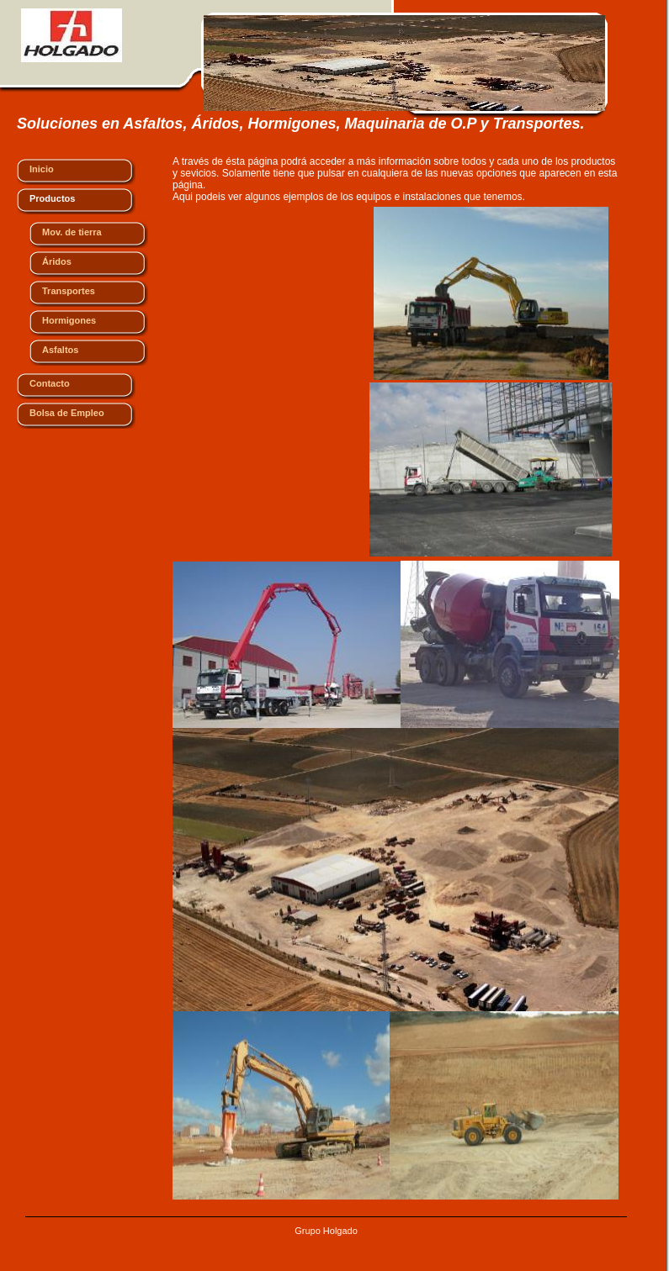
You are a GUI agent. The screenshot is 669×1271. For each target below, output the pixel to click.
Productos (52, 198)
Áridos (57, 261)
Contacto (49, 383)
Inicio (41, 169)
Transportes (68, 291)
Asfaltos (60, 350)
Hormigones (69, 320)
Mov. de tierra (72, 232)
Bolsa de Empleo (66, 413)
